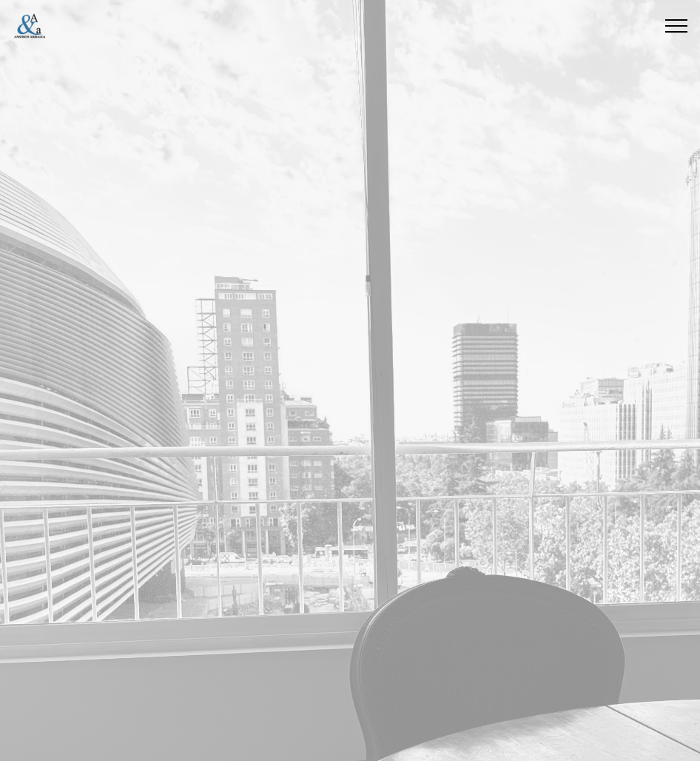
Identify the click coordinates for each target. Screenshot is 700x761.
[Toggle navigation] (676, 26)
